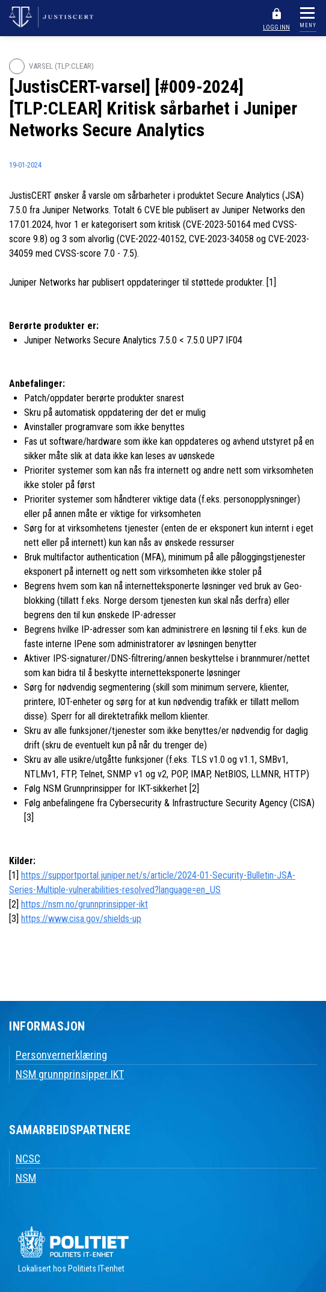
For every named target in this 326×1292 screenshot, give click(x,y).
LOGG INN (276, 27)
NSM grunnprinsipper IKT (70, 1074)
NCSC (28, 1158)
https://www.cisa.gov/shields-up (81, 918)
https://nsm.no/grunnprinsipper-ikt (84, 904)
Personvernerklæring (61, 1055)
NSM (26, 1177)
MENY (308, 25)
